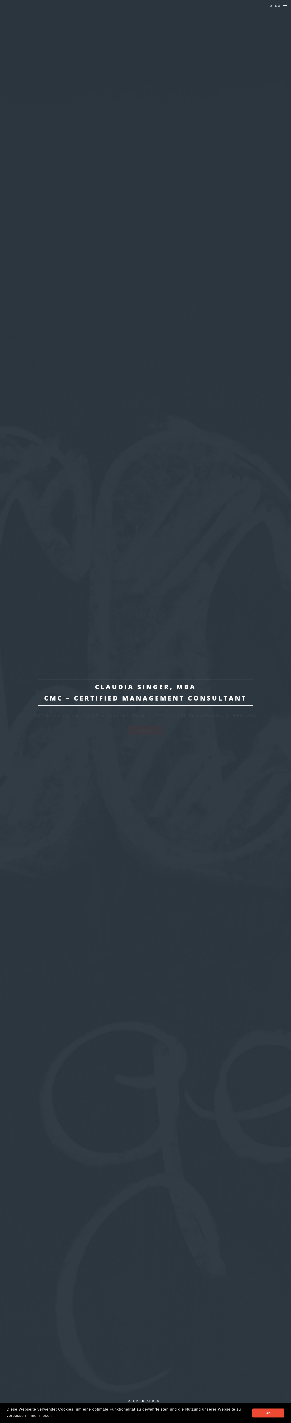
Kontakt (145, 730)
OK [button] (268, 1413)
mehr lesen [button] (41, 1415)
